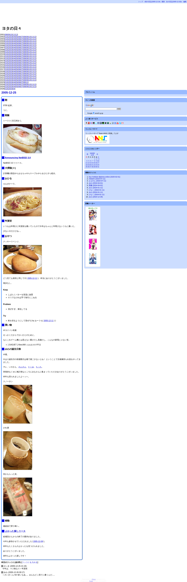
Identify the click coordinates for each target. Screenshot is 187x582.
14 (92, 163)
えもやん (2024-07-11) (97, 181)
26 (88, 167)
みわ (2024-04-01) (96, 183)
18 (86, 165)
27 (90, 167)
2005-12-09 (38, 541)
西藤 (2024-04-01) (96, 185)
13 (90, 163)
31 (98, 167)
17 (98, 163)
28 (92, 167)
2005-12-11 (32, 278)
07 (22, 37)
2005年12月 (92, 154)
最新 (163, 2)
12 (16, 35)
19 (88, 165)
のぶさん (22, 367)
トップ (140, 2)
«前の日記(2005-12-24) (152, 2)
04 (14, 37)
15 (94, 163)
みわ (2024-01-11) (96, 188)
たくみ (31, 367)
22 (94, 165)
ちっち (39, 367)
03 (11, 37)
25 (86, 167)
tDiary (94, 579)
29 (94, 167)
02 (8, 37)
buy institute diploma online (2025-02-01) (104, 177)
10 (11, 35)
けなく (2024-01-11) (96, 190)
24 (98, 165)
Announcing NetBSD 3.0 (18, 157)
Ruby (91, 581)
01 (6, 37)
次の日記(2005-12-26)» (174, 2)
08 (6, 35)
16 (96, 163)
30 (96, 167)
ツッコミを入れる (29, 562)
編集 (185, 2)
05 (16, 37)
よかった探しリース (15, 531)
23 (96, 165)
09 (8, 35)
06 (19, 37)
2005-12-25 (8, 92)
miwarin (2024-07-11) (97, 179)
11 (14, 35)
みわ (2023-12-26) (96, 197)
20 (90, 165)
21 (92, 165)
